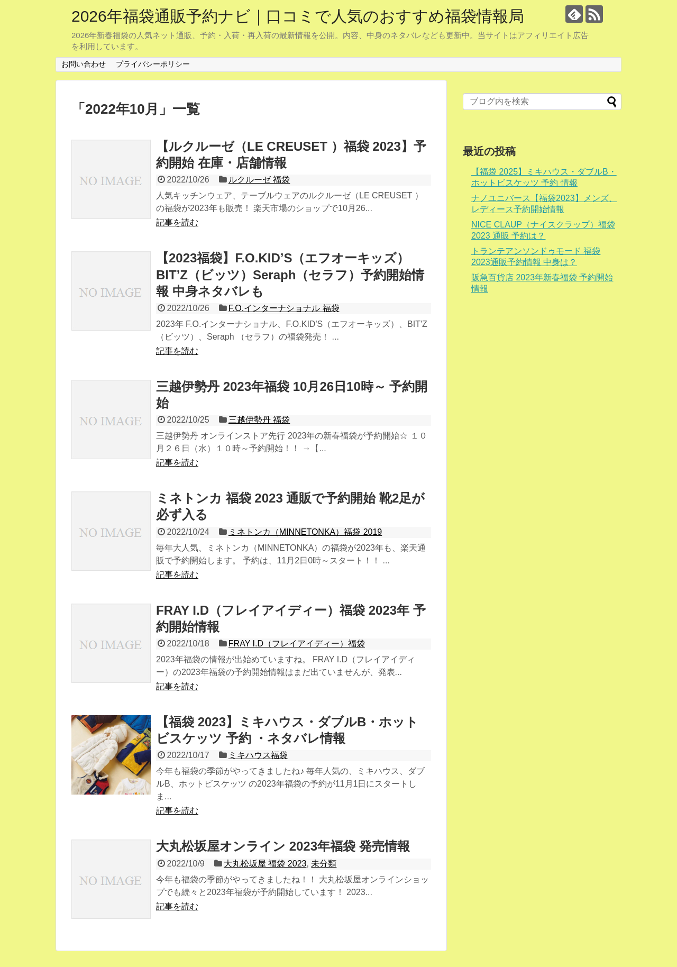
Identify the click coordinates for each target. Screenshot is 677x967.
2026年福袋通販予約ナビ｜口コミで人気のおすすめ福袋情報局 (297, 16)
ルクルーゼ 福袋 (259, 179)
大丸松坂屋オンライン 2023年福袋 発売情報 (283, 846)
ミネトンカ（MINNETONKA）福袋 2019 (305, 531)
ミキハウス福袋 (258, 755)
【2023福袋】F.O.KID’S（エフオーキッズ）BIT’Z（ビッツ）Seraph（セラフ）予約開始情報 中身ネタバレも (290, 274)
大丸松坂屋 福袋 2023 (265, 863)
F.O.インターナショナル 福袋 (284, 308)
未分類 (323, 863)
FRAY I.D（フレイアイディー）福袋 (296, 643)
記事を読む (177, 222)
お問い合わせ (83, 64)
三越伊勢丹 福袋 (259, 419)
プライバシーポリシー (153, 64)
